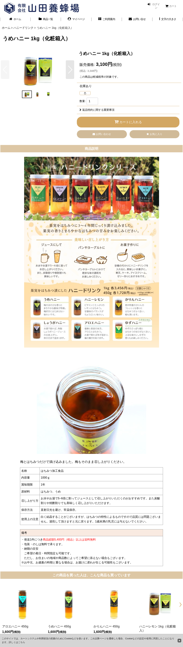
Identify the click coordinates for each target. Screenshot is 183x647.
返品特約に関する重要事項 (97, 109)
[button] (167, 19)
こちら (21, 642)
